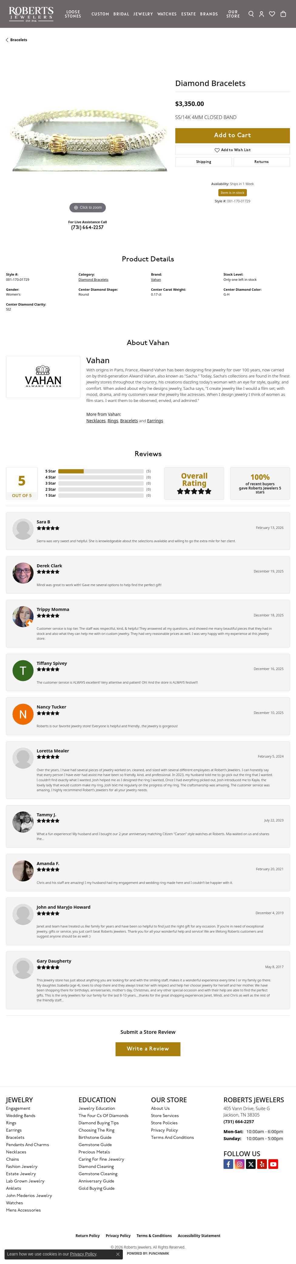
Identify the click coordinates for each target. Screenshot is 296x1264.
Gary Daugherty (54, 961)
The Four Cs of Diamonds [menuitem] (104, 1116)
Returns (261, 162)
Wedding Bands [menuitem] (20, 1116)
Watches (167, 14)
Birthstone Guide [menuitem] (95, 1138)
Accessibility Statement (199, 1235)
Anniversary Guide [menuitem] (96, 1181)
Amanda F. (48, 863)
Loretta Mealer (53, 751)
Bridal (121, 14)
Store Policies (164, 1123)
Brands (209, 14)
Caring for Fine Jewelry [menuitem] (101, 1159)
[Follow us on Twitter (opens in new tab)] (251, 1164)
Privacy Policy (164, 1130)
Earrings (155, 420)
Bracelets (18, 39)
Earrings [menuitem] (14, 1130)
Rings (113, 420)
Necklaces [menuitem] (16, 1152)
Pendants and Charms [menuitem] (27, 1145)
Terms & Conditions (154, 1235)
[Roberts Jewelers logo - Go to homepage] (32, 14)
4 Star (50, 477)
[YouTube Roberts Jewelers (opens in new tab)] (273, 1164)
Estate (188, 14)
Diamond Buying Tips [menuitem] (99, 1123)
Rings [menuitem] (11, 1123)
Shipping (203, 162)
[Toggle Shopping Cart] (283, 14)
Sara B (43, 522)
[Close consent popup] (118, 1254)
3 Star (50, 483)
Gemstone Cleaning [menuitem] (98, 1174)
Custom (100, 14)
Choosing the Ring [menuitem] (96, 1130)
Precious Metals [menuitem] (94, 1152)
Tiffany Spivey (52, 663)
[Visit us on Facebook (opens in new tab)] (228, 1164)
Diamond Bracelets (93, 279)
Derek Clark (49, 566)
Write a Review (148, 1049)
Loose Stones (73, 13)
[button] (251, 14)
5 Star (50, 471)
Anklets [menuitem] (13, 1188)
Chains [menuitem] (12, 1159)
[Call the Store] (239, 1121)
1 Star (50, 495)
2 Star (50, 489)
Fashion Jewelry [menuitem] (22, 1167)
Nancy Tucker (51, 707)
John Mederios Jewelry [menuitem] (29, 1196)
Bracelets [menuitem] (15, 1138)
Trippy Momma (53, 609)
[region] (87, 133)
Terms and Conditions (172, 1138)
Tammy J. (46, 815)
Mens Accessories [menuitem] (23, 1210)
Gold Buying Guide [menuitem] (97, 1188)
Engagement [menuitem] (18, 1108)
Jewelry (143, 14)
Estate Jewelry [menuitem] (21, 1174)
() (148, 471)
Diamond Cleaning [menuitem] (96, 1167)
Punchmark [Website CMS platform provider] (159, 1253)
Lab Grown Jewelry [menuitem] (25, 1181)
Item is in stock (232, 192)
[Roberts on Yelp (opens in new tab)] (262, 1164)
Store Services (165, 1116)
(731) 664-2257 (87, 227)
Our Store (233, 13)
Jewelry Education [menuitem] (97, 1108)
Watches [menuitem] (14, 1203)
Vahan (156, 279)
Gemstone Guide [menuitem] (95, 1145)
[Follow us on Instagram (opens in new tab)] (239, 1164)
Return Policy (88, 1235)
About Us (160, 1108)
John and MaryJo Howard (63, 907)
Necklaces (96, 420)
